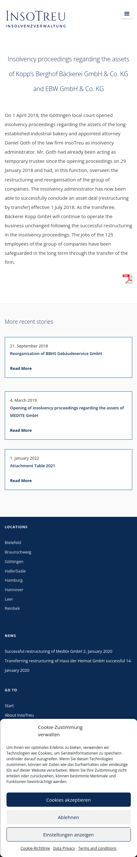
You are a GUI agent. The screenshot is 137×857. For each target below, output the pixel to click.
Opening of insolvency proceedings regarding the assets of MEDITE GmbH (67, 411)
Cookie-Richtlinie (35, 848)
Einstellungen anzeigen (68, 834)
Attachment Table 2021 (32, 465)
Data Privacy (64, 848)
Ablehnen (68, 817)
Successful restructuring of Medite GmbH (43, 651)
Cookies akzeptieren (68, 800)
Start (9, 705)
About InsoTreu (19, 715)
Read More (21, 368)
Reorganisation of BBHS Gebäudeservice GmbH (56, 353)
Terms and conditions (97, 848)
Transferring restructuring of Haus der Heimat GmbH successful (65, 661)
